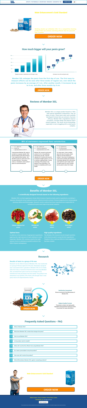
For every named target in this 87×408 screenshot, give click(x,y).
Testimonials (35, 1)
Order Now (67, 1)
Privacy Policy (50, 397)
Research (49, 1)
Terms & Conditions (42, 397)
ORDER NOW (55, 36)
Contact (55, 397)
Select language (43, 402)
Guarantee (56, 1)
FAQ (60, 1)
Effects (28, 1)
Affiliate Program (33, 397)
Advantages (42, 1)
